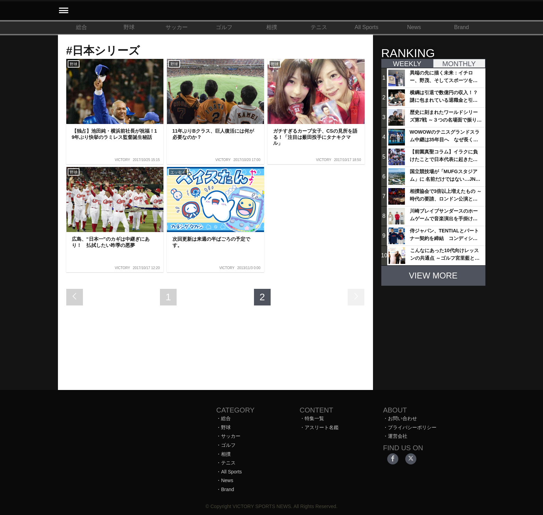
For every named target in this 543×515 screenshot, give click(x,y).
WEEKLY (407, 64)
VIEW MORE (433, 275)
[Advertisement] (433, 334)
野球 (129, 27)
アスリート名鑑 (322, 427)
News (414, 27)
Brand (461, 27)
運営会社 (397, 436)
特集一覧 (314, 418)
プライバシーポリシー (412, 427)
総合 (81, 27)
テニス (319, 27)
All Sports (366, 27)
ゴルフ (224, 27)
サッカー (177, 27)
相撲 (271, 27)
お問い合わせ (402, 418)
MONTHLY (459, 64)
